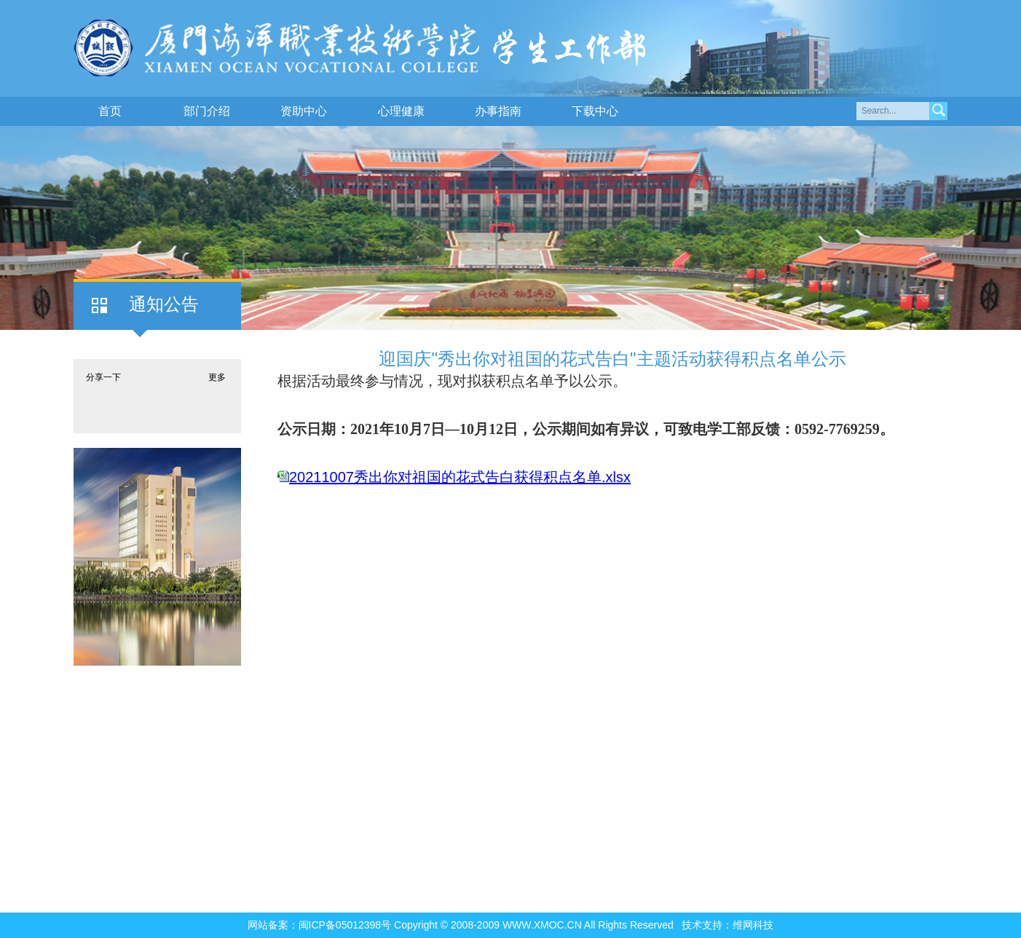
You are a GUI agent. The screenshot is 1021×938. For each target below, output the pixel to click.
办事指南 (498, 111)
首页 (110, 111)
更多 (217, 377)
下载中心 (595, 111)
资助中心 (303, 111)
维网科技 (753, 925)
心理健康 (401, 111)
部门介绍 (207, 111)
